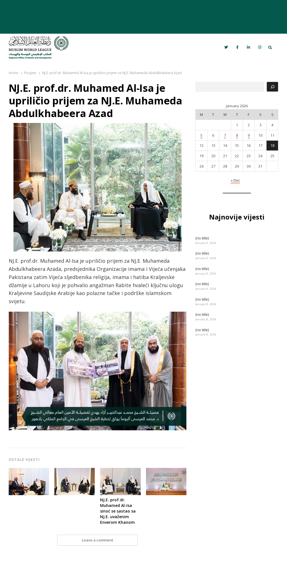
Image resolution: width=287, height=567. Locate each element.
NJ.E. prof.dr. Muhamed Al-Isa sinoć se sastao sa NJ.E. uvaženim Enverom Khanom (118, 511)
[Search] (272, 87)
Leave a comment (97, 540)
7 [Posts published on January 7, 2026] (225, 135)
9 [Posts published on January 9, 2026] (249, 135)
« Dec (235, 180)
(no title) (202, 238)
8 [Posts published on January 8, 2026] (237, 135)
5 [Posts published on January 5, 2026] (201, 135)
